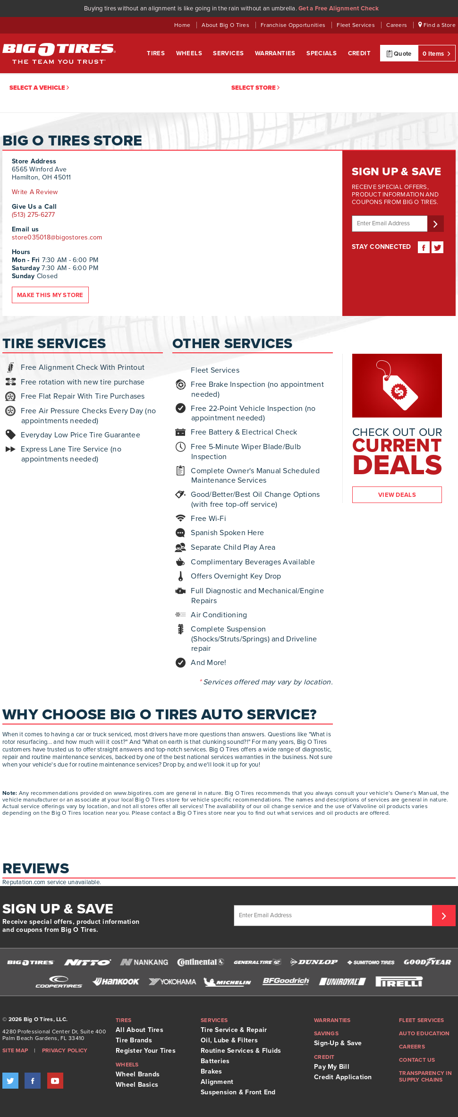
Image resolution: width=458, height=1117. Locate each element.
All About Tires (139, 1030)
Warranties (276, 53)
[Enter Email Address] (334, 915)
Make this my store (50, 295)
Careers (397, 25)
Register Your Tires (146, 1051)
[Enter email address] (391, 223)
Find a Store (437, 25)
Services (229, 53)
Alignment (217, 1082)
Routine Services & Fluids (241, 1051)
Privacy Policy (65, 1050)
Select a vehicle (39, 88)
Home (183, 25)
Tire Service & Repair (234, 1030)
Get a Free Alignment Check (338, 8)
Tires (156, 53)
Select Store (255, 88)
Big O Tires (59, 53)
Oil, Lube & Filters (229, 1040)
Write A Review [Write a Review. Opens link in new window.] (35, 192)
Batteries (215, 1061)
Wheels (190, 53)
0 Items (436, 53)
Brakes (211, 1071)
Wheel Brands (138, 1074)
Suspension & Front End (238, 1092)
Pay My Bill (331, 1067)
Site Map (15, 1050)
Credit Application (343, 1077)
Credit (359, 53)
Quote (399, 53)
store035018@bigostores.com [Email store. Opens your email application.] (57, 237)
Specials (322, 53)
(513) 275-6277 (33, 215)
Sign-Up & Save (338, 1043)
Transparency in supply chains (425, 1076)
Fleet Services (356, 25)
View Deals (397, 495)
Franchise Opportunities (294, 25)
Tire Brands (134, 1040)
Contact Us (417, 1060)
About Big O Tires (226, 25)
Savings (326, 1033)
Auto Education (424, 1033)
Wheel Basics (137, 1085)
